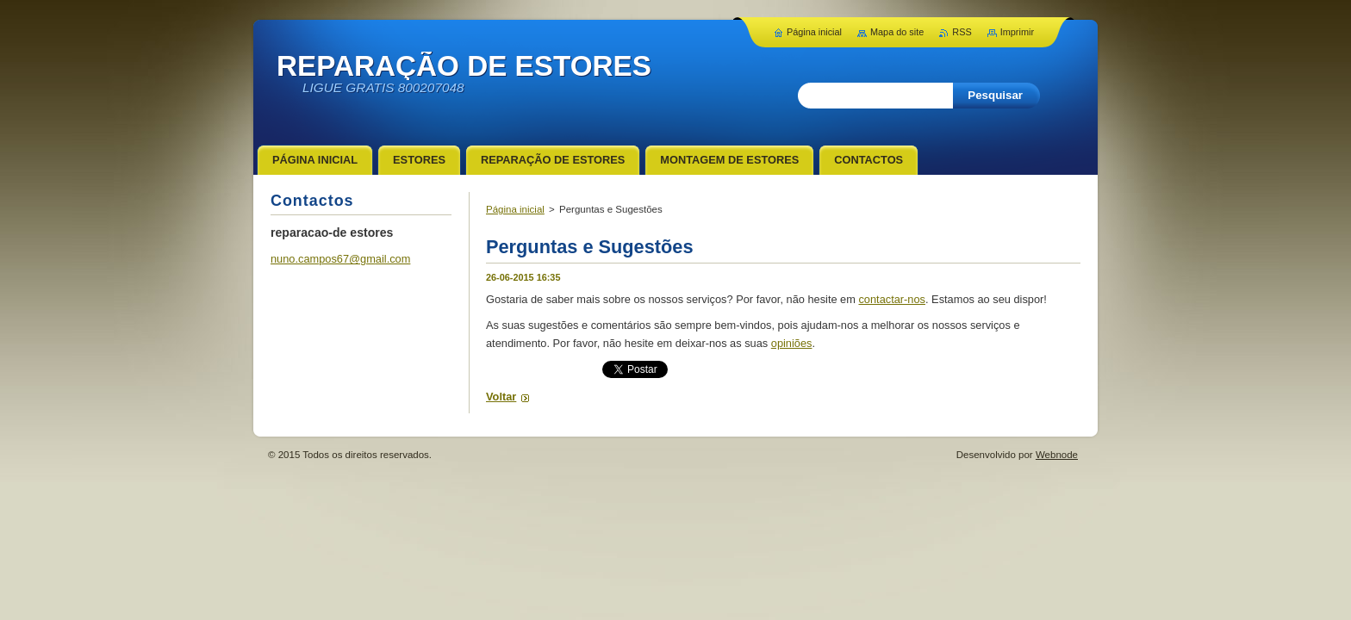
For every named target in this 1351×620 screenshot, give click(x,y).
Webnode (1057, 455)
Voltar (501, 396)
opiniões (791, 343)
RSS (961, 32)
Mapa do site (897, 32)
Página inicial (515, 209)
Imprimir (1017, 32)
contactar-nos (891, 299)
